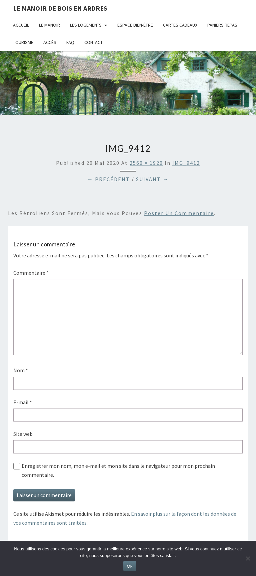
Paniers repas (222, 25)
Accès (49, 42)
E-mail (22, 402)
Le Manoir (49, 25)
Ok (129, 566)
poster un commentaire (179, 213)
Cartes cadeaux (180, 25)
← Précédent (108, 179)
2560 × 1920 (146, 162)
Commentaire (31, 272)
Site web (23, 434)
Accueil (21, 25)
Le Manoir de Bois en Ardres (60, 8)
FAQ (70, 42)
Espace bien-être (135, 25)
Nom (20, 370)
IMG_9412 (186, 162)
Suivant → (152, 179)
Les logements (86, 25)
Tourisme (23, 42)
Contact (93, 42)
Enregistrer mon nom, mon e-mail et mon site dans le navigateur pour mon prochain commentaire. (118, 470)
